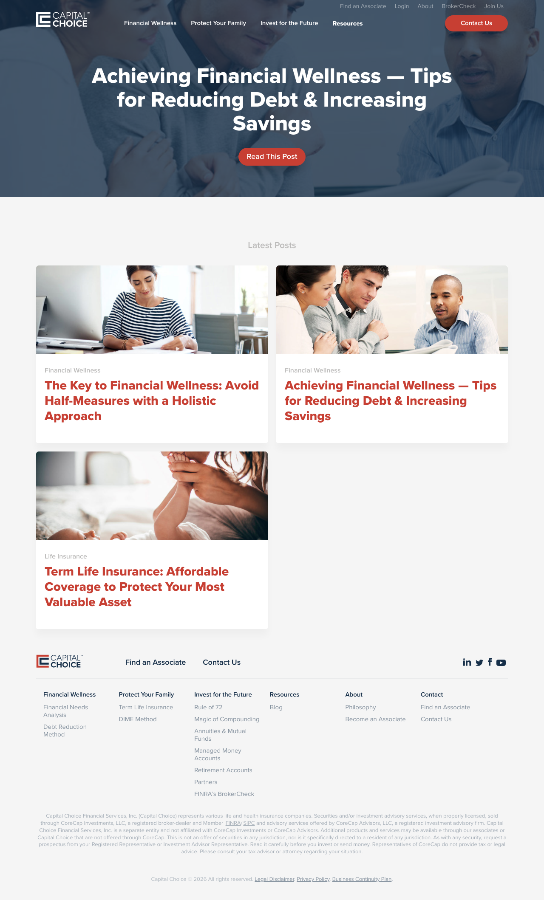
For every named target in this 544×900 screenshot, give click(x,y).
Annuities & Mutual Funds (220, 734)
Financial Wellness (150, 23)
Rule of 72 (208, 707)
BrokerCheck (459, 6)
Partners (205, 781)
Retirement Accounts (223, 769)
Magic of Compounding (226, 718)
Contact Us (476, 23)
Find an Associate (363, 6)
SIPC (249, 823)
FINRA (233, 823)
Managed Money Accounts (217, 754)
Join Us (494, 6)
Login (402, 6)
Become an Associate (375, 718)
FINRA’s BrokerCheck (224, 793)
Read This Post (272, 156)
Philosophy (360, 707)
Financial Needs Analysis (65, 711)
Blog (276, 707)
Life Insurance (66, 556)
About (425, 6)
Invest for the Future (289, 23)
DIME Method (138, 718)
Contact (432, 695)
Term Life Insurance (146, 707)
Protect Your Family (218, 23)
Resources (348, 23)
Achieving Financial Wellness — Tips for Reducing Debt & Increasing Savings (272, 99)
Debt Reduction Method (65, 730)
